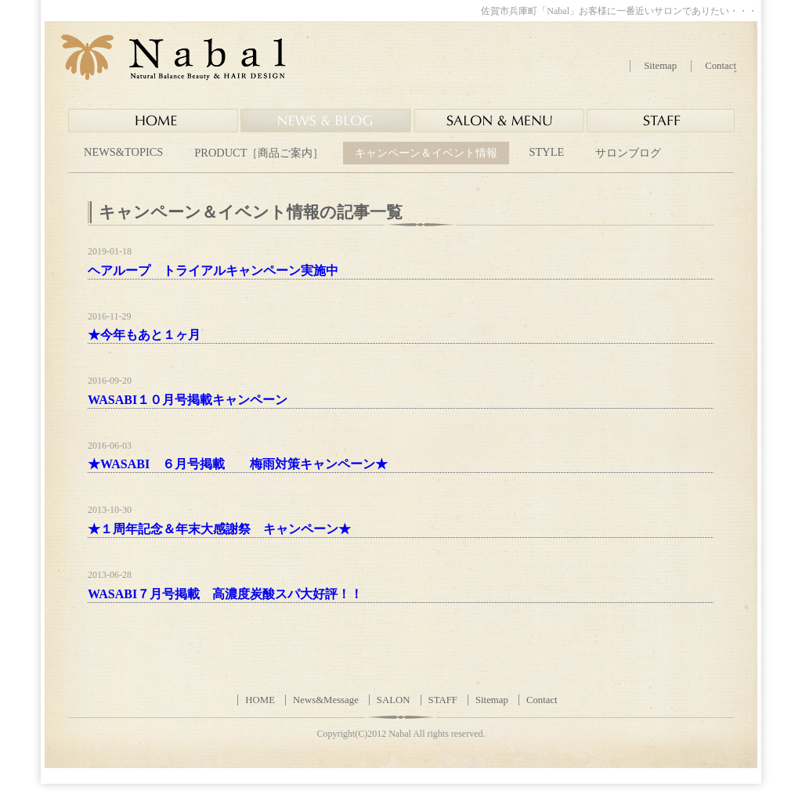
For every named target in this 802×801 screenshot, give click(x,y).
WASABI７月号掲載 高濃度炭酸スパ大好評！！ (225, 594)
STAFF (442, 700)
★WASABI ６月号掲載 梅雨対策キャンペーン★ (238, 464)
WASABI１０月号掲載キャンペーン (187, 399)
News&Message (326, 700)
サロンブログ (628, 152)
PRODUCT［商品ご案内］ (258, 152)
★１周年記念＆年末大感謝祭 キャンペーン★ (219, 529)
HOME (260, 700)
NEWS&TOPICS (123, 152)
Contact (720, 65)
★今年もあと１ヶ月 (144, 334)
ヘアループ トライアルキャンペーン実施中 (213, 270)
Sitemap (660, 65)
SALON (393, 700)
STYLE (546, 152)
